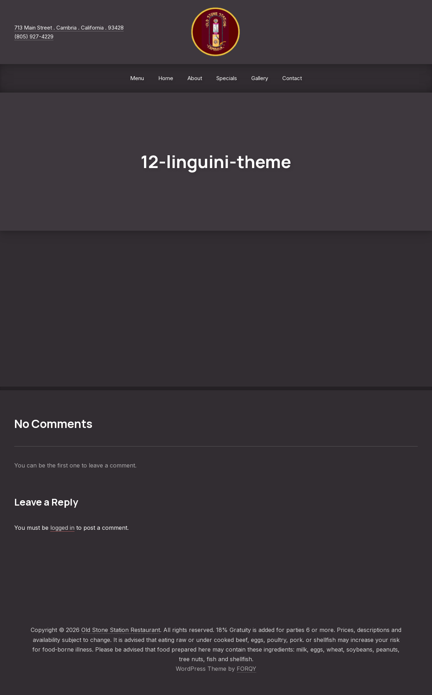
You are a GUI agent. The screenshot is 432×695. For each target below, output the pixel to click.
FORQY (246, 668)
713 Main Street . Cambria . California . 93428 (69, 27)
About (194, 78)
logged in (62, 527)
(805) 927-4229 (33, 36)
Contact (292, 78)
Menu (137, 78)
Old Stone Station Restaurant (120, 629)
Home (165, 78)
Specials (226, 78)
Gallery (259, 78)
